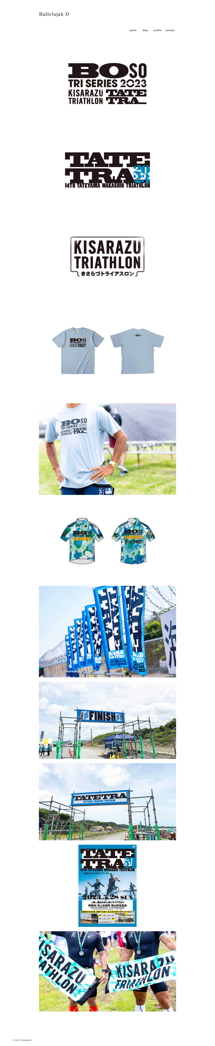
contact (170, 30)
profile (157, 30)
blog (145, 30)
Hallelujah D (26, 1040)
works (133, 30)
